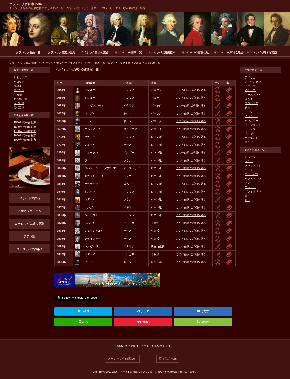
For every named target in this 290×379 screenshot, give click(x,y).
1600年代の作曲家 (25, 127)
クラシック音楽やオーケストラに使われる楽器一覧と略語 (78, 63)
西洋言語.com (168, 358)
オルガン (250, 157)
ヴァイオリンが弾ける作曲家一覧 (140, 63)
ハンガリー (251, 120)
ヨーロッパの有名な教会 (229, 52)
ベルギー (250, 133)
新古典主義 (20, 99)
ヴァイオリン (253, 191)
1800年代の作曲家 (25, 135)
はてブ (205, 311)
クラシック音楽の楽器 (95, 52)
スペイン (250, 99)
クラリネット (253, 165)
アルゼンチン (253, 82)
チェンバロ (251, 174)
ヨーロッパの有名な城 (195, 52)
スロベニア (251, 103)
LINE (83, 322)
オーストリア (253, 94)
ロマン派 (19, 90)
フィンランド (253, 125)
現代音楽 (19, 107)
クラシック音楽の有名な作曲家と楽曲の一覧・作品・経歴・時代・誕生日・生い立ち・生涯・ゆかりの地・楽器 (77, 8)
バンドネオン (253, 178)
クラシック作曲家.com (25, 4)
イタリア (250, 90)
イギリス (250, 86)
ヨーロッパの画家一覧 (128, 52)
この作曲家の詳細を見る (191, 90)
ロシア (249, 142)
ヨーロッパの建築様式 (161, 52)
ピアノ (249, 183)
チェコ (249, 107)
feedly (202, 322)
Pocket (143, 322)
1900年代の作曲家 (25, 140)
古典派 (18, 86)
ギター (249, 161)
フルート (250, 187)
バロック (19, 82)
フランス (250, 129)
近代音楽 (19, 103)
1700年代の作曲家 (25, 131)
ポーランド (251, 138)
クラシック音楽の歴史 (61, 52)
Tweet (83, 311)
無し (247, 200)
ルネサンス (20, 77)
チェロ (249, 170)
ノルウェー (251, 116)
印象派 (18, 94)
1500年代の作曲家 (25, 122)
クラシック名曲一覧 (28, 52)
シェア (143, 311)
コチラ (142, 346)
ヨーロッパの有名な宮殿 (262, 52)
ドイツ (249, 112)
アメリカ (250, 77)
